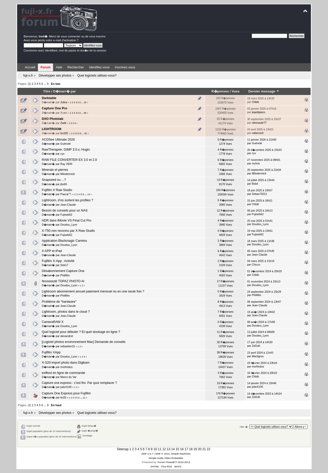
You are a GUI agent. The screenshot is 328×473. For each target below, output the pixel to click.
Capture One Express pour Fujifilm (66, 393)
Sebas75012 (259, 193)
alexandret (66, 336)
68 (85, 113)
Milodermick (67, 173)
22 (208, 449)
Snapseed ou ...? (54, 180)
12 (84, 397)
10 (155, 449)
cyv (62, 153)
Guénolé (65, 143)
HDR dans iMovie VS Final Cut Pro (66, 220)
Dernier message (263, 91)
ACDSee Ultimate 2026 (58, 139)
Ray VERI (66, 163)
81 (85, 133)
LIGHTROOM (51, 129)
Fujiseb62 (66, 214)
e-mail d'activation (64, 40)
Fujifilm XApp (51, 352)
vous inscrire (97, 36)
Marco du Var (68, 377)
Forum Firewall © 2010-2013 (174, 462)
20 (199, 449)
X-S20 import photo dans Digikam (65, 362)
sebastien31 (67, 346)
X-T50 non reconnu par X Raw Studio (68, 231)
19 (195, 449)
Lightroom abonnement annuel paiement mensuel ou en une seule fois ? (93, 291)
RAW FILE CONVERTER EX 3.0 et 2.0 (69, 160)
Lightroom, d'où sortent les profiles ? (67, 200)
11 (159, 449)
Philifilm (65, 275)
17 (186, 449)
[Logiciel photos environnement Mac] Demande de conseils (83, 342)
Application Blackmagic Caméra (64, 241)
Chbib (255, 101)
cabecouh (258, 132)
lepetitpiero (258, 112)
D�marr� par (64, 91)
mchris (256, 163)
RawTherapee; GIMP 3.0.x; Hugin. (66, 149)
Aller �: (244, 426)
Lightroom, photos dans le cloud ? (66, 311)
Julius (63, 102)
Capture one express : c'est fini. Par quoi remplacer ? (79, 383)
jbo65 (63, 184)
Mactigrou (258, 356)
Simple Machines (180, 453)
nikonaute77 (259, 122)
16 (85, 102)
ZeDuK (256, 345)
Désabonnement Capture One (63, 271)
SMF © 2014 (162, 453)
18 (190, 449)
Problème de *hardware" (59, 301)
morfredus (66, 367)
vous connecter (70, 36)
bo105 (64, 133)
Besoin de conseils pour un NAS (65, 210)
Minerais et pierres (55, 170)
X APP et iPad (52, 251)
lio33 (63, 397)
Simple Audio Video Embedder (166, 458)
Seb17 (64, 265)
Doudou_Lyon (68, 224)
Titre (46, 91)
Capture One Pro (54, 108)
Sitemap (123, 449)
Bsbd (255, 183)
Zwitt (63, 122)
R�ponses (220, 91)
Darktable (49, 98)
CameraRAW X (53, 322)
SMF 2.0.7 (147, 453)
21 (204, 449)
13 (88, 194)
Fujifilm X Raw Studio (57, 190)
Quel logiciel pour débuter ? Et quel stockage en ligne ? (81, 332)
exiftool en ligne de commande (63, 373)
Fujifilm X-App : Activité (58, 261)
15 (177, 449)
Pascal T (65, 194)
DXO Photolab (52, 119)
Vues (236, 91)
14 (173, 449)
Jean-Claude (68, 204)
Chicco (256, 264)
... (45, 83)
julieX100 (66, 386)
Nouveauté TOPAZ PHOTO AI (63, 281)
